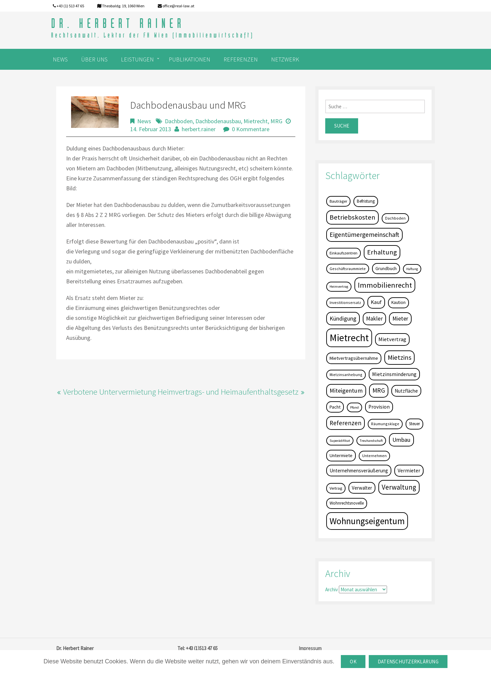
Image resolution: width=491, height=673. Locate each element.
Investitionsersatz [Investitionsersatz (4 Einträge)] (345, 302)
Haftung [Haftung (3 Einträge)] (412, 269)
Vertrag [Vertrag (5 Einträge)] (336, 488)
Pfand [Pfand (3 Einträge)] (354, 407)
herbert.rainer (199, 129)
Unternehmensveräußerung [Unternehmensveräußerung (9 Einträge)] (359, 470)
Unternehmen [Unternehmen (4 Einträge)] (374, 455)
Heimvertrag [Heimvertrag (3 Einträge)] (339, 286)
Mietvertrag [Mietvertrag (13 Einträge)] (392, 339)
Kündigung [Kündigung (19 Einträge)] (343, 318)
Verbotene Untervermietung (109, 391)
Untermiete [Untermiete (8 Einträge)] (341, 455)
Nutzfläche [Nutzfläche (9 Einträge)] (406, 391)
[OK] (482, 661)
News (144, 121)
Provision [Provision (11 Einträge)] (379, 407)
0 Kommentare (250, 129)
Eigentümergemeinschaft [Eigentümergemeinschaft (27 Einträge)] (364, 235)
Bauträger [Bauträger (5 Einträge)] (338, 201)
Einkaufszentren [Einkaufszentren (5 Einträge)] (343, 252)
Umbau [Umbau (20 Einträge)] (401, 439)
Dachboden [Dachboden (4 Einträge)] (395, 218)
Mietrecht (256, 121)
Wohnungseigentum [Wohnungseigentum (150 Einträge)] (367, 521)
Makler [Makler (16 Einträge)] (374, 318)
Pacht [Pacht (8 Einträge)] (335, 407)
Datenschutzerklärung (408, 661)
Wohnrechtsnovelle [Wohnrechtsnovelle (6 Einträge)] (347, 503)
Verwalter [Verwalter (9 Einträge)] (362, 488)
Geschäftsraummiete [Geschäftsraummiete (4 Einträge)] (348, 268)
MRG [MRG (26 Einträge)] (378, 390)
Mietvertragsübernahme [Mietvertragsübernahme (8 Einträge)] (354, 358)
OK (353, 661)
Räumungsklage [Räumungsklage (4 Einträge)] (385, 423)
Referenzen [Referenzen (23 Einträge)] (345, 423)
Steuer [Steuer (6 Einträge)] (414, 424)
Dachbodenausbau (218, 121)
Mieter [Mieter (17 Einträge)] (400, 318)
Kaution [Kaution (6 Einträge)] (398, 302)
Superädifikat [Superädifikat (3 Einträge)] (340, 440)
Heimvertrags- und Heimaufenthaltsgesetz (227, 391)
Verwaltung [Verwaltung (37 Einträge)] (399, 487)
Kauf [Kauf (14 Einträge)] (376, 302)
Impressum (310, 648)
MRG (276, 121)
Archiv (331, 589)
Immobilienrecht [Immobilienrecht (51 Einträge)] (385, 285)
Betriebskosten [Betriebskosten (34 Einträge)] (352, 217)
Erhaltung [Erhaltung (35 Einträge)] (382, 252)
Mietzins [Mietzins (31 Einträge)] (399, 357)
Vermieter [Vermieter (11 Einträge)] (409, 470)
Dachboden (179, 121)
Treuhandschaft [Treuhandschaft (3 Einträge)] (371, 440)
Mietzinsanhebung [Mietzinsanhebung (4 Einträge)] (346, 374)
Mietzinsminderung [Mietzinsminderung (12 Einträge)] (394, 374)
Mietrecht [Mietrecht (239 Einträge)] (349, 338)
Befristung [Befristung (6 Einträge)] (366, 201)
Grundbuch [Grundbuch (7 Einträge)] (386, 268)
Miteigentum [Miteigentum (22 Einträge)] (346, 390)
